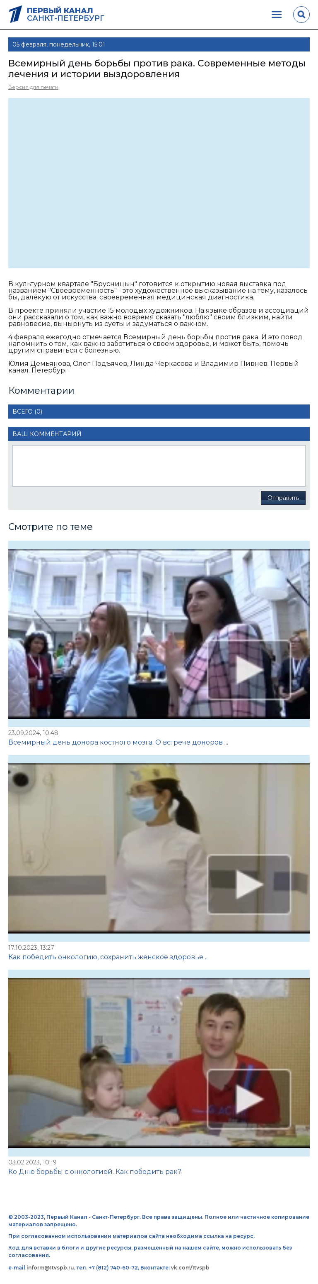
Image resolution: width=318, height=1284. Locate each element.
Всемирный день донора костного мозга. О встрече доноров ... (118, 742)
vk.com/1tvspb (190, 1267)
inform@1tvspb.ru (50, 1267)
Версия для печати (33, 87)
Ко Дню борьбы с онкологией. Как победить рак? (94, 1172)
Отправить (283, 498)
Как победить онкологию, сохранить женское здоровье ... (108, 957)
